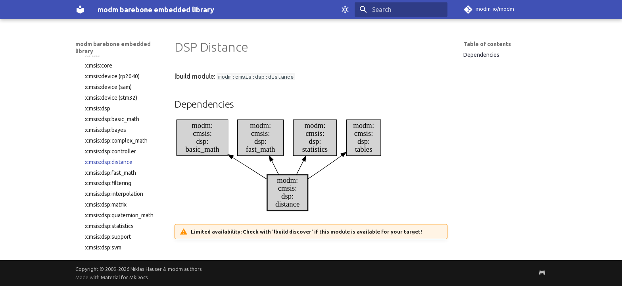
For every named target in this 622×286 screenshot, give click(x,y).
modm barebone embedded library (113, 47)
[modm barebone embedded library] (80, 9)
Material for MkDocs (124, 277)
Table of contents (487, 44)
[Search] (401, 9)
